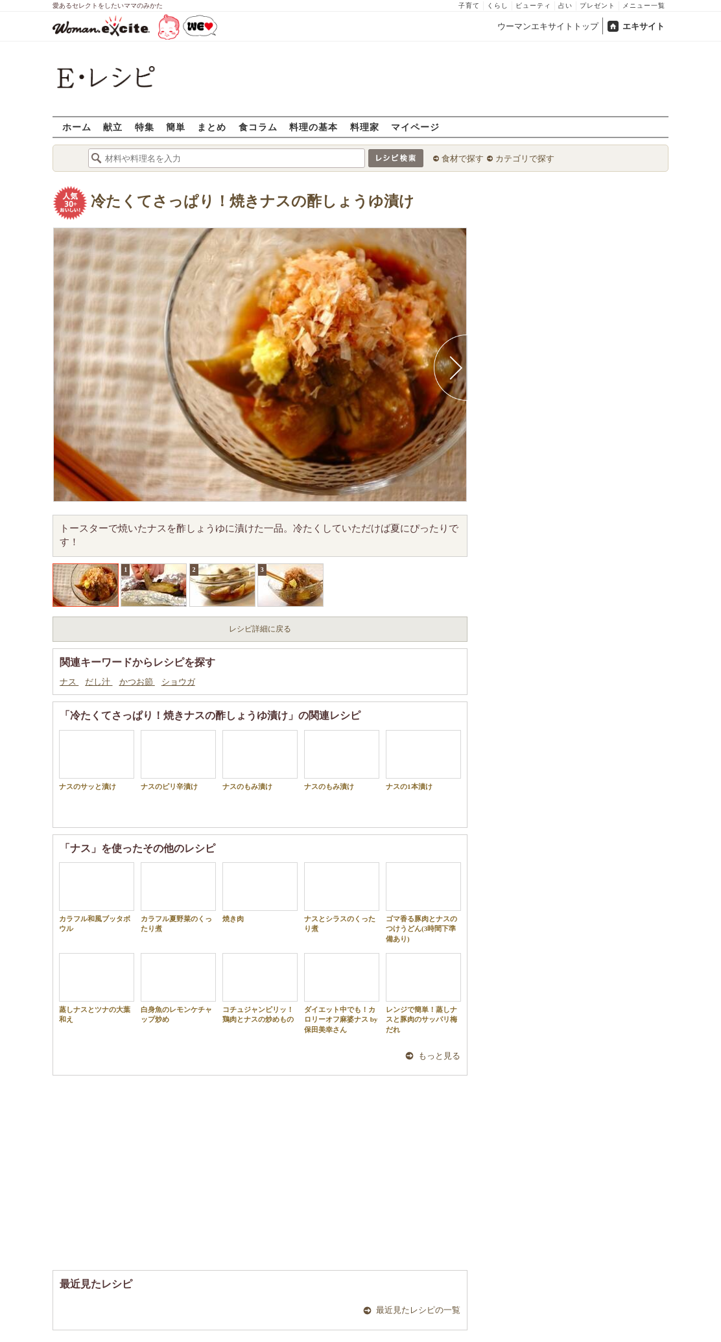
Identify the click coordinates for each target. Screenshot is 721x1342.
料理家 (364, 127)
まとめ (211, 127)
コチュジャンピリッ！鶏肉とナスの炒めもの (260, 988)
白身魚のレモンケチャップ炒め (178, 988)
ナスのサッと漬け (96, 760)
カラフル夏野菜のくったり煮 (178, 897)
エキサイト (643, 26)
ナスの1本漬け (423, 760)
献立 (113, 127)
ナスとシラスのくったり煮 (341, 897)
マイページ (415, 127)
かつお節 (137, 682)
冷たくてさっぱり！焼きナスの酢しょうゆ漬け (252, 201)
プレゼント (597, 5)
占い (565, 5)
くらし (497, 5)
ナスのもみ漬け (260, 760)
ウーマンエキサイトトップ (547, 26)
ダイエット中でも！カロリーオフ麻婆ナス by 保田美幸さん (341, 993)
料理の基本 (313, 127)
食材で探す (463, 158)
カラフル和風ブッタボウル (96, 897)
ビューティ (533, 5)
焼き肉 (260, 892)
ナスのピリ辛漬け (178, 760)
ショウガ (178, 682)
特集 (144, 127)
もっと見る (439, 1056)
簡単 (175, 127)
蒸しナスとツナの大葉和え (96, 988)
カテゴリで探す (524, 158)
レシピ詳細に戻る (260, 628)
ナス (69, 682)
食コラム (258, 127)
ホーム (76, 127)
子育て (469, 5)
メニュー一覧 (643, 5)
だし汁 (98, 682)
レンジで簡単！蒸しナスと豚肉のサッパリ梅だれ (423, 993)
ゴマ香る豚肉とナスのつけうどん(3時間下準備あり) (423, 902)
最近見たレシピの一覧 (418, 1310)
